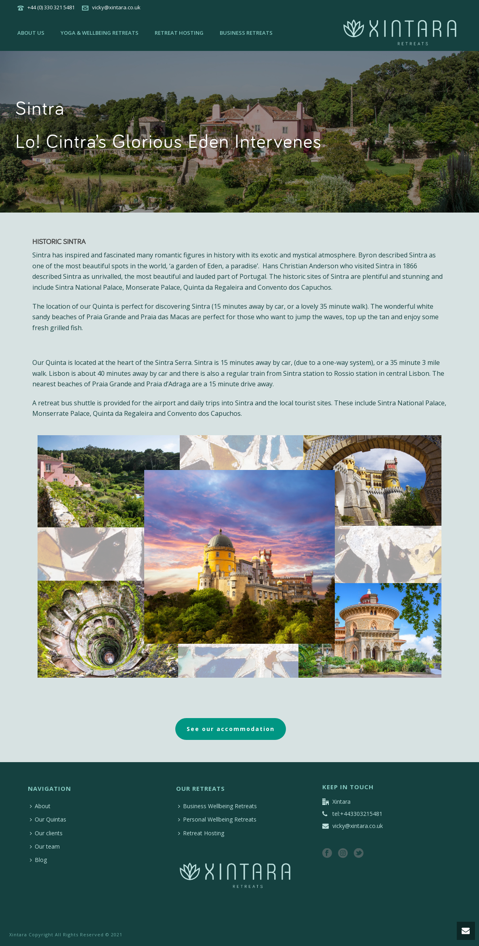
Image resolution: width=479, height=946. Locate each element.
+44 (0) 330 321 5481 (51, 7)
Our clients (46, 833)
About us (30, 32)
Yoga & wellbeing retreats (100, 32)
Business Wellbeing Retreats (217, 806)
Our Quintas (48, 819)
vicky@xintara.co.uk (116, 7)
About (40, 806)
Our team (45, 846)
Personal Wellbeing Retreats (217, 819)
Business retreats (246, 32)
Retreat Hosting (179, 32)
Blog (38, 860)
